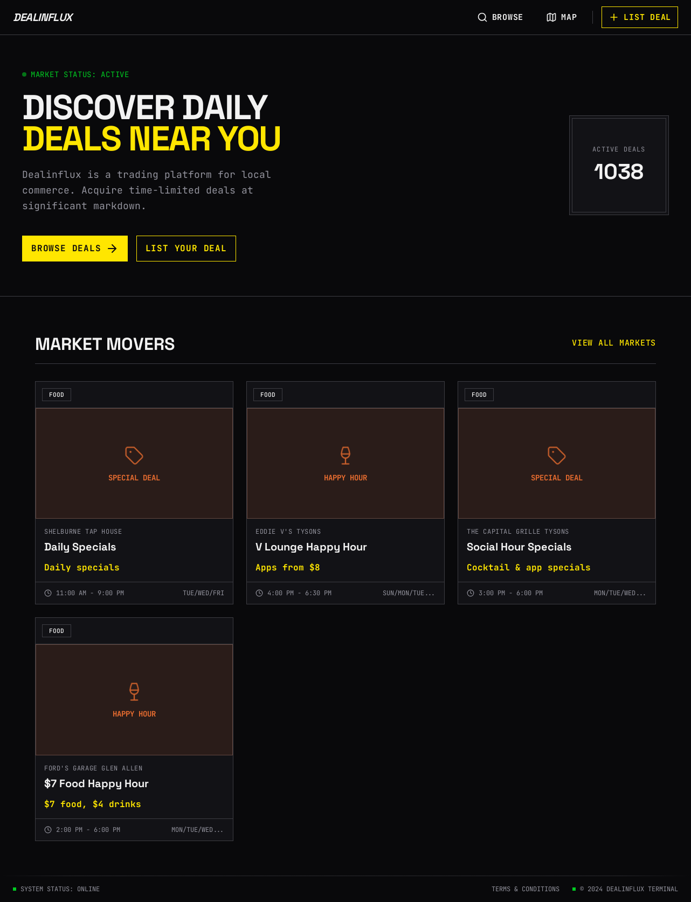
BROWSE (500, 17)
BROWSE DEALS (75, 248)
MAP (561, 17)
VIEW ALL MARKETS (614, 343)
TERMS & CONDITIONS (525, 889)
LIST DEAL (640, 17)
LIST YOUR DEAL (186, 248)
